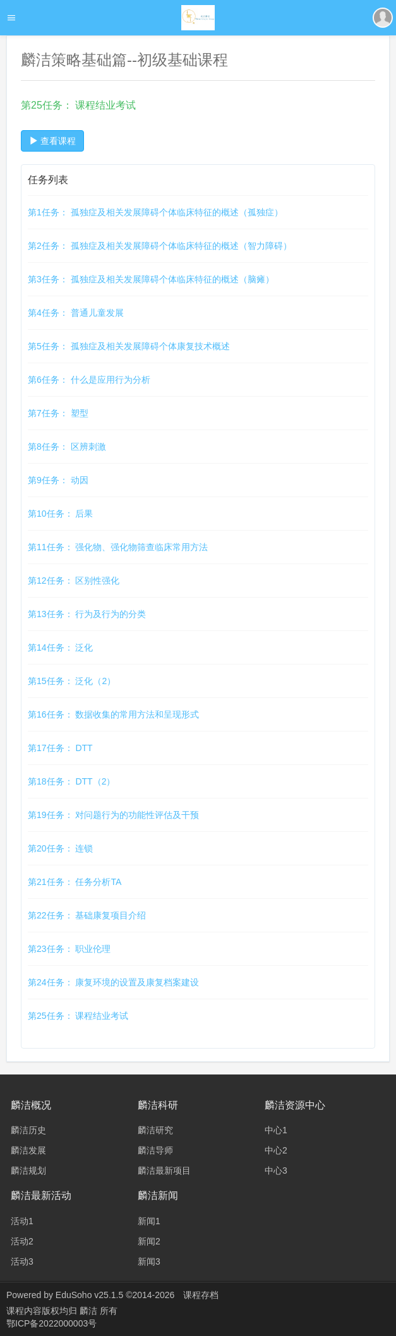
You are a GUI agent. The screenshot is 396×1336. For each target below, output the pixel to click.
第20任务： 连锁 (60, 848)
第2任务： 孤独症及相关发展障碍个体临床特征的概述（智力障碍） (160, 246)
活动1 (22, 1221)
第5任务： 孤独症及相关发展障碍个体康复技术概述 (129, 346)
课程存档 (201, 1295)
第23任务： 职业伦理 (69, 949)
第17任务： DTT (60, 748)
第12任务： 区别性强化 (73, 580)
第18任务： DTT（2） (71, 781)
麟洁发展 (28, 1150)
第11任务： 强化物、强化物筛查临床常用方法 (118, 547)
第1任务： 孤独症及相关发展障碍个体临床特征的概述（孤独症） (155, 212)
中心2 (276, 1150)
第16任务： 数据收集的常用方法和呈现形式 (113, 714)
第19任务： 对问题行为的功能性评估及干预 (113, 815)
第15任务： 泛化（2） (72, 681)
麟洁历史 (28, 1130)
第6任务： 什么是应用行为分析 (89, 380)
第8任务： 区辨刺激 (67, 447)
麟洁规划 (28, 1170)
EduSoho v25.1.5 (89, 1295)
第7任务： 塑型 (58, 413)
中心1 (276, 1130)
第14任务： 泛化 (60, 647)
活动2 (22, 1241)
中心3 (276, 1170)
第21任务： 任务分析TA (74, 882)
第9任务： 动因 (58, 480)
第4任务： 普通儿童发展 (76, 313)
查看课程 (52, 141)
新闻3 (149, 1261)
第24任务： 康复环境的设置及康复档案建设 (113, 982)
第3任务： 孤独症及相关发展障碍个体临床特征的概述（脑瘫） (151, 279)
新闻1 (149, 1221)
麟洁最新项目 (164, 1170)
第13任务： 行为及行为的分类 (87, 614)
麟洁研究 (155, 1130)
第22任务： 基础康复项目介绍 (87, 915)
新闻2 (149, 1241)
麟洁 (90, 1311)
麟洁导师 (155, 1150)
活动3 (22, 1261)
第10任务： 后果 (60, 514)
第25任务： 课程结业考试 (78, 1016)
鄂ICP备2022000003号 (51, 1323)
